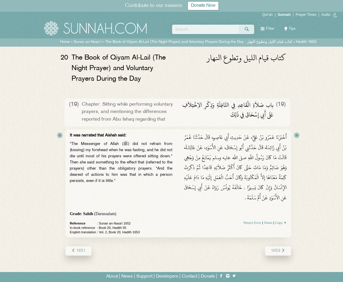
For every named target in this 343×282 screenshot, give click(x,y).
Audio (325, 15)
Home (65, 42)
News (127, 276)
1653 (278, 251)
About (112, 276)
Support (144, 276)
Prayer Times (306, 15)
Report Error (252, 222)
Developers (167, 276)
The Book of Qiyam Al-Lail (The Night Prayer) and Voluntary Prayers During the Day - (198, 42)
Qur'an (267, 15)
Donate (208, 276)
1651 (78, 251)
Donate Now (203, 6)
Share (268, 222)
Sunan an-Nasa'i (87, 42)
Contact (189, 276)
